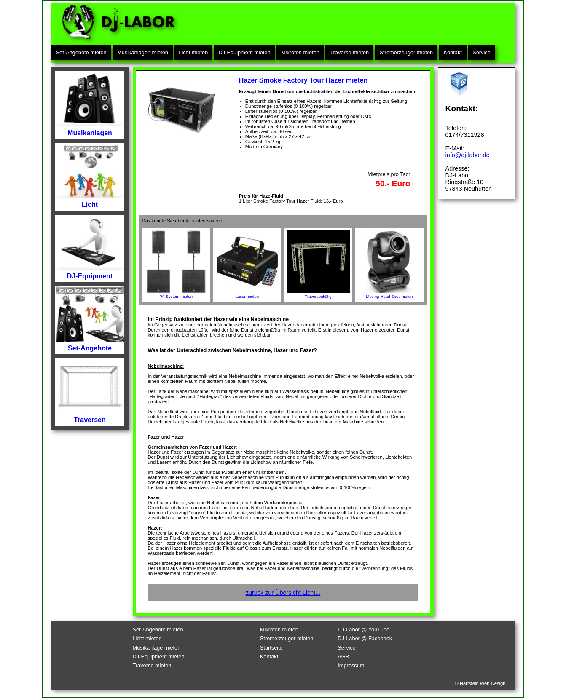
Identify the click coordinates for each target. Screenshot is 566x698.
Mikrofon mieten (300, 52)
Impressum (351, 665)
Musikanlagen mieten (142, 52)
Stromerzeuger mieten (406, 52)
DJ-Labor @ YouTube (363, 629)
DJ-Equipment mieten (245, 52)
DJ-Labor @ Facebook (365, 638)
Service (481, 52)
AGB (343, 656)
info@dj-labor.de (467, 155)
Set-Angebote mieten (81, 52)
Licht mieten (193, 52)
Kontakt (452, 52)
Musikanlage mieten (157, 648)
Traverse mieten (349, 52)
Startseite (271, 648)
